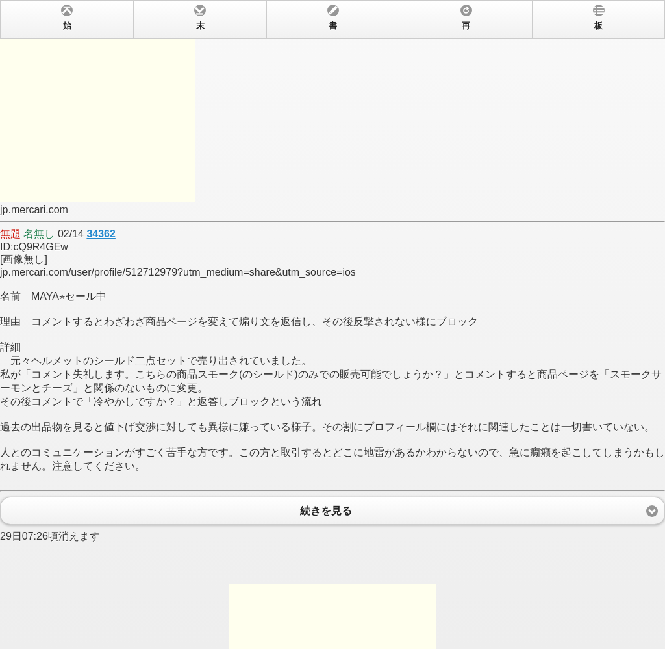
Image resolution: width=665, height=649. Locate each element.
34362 (101, 233)
